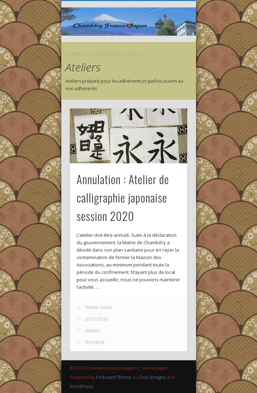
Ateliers (92, 331)
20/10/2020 (96, 319)
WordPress (81, 386)
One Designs (152, 377)
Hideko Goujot (98, 307)
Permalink (95, 342)
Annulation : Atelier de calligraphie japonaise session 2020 (123, 197)
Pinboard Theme (114, 377)
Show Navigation (170, 63)
